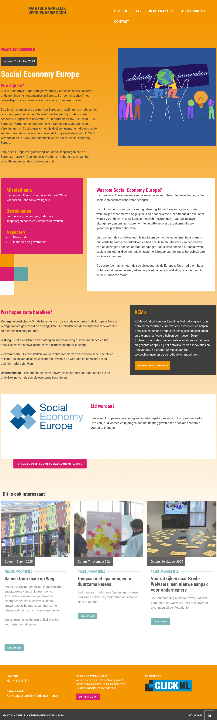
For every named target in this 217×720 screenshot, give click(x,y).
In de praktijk (161, 11)
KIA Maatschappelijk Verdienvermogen (32, 695)
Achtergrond (193, 11)
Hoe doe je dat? (127, 11)
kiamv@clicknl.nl (18, 680)
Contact (121, 21)
